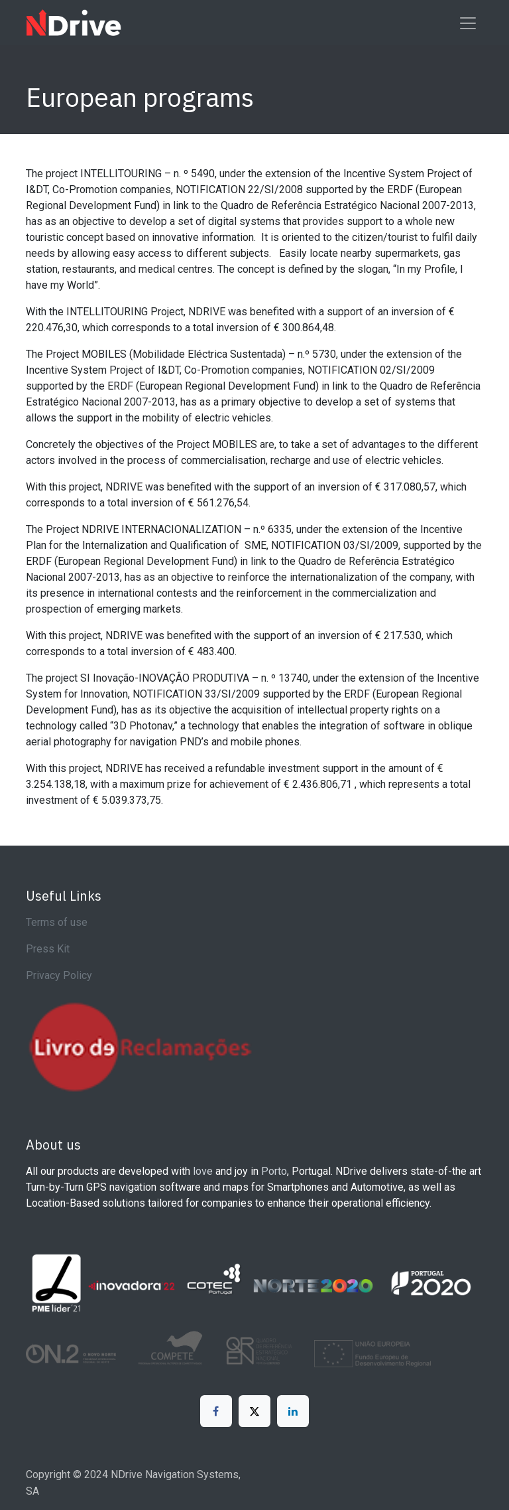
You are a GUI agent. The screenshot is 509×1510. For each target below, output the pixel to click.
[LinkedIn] (293, 1411)
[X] (254, 1411)
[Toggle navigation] (468, 22)
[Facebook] (216, 1411)
